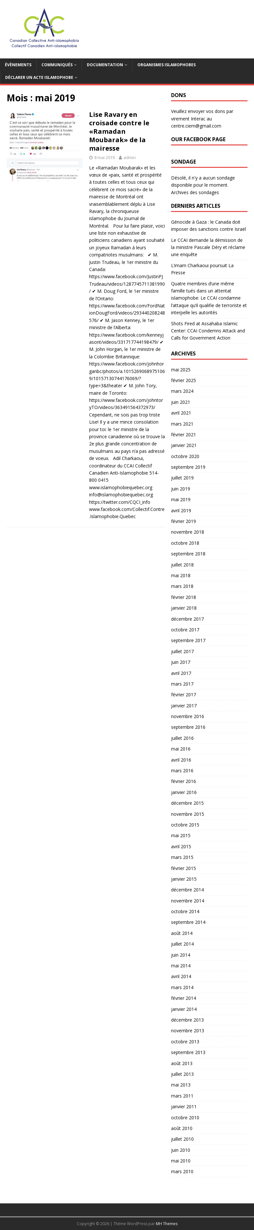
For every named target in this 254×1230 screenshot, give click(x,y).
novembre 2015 (187, 814)
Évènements (18, 65)
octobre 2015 (185, 825)
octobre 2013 (185, 1041)
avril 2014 (181, 976)
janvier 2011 (184, 1106)
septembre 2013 (188, 1052)
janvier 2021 (184, 445)
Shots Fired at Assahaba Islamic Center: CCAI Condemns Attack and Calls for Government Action (208, 330)
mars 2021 (182, 424)
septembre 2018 (188, 554)
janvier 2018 (184, 608)
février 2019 (183, 521)
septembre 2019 (188, 467)
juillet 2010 (182, 1139)
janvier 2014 (184, 1009)
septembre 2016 (188, 727)
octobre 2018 (185, 543)
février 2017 (183, 694)
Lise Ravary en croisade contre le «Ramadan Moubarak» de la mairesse (119, 131)
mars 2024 (182, 391)
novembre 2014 (187, 901)
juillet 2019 (182, 478)
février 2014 (183, 998)
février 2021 (183, 434)
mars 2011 (182, 1096)
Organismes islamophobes (166, 65)
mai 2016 (180, 749)
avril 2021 (181, 413)
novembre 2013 (187, 1030)
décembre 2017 (187, 619)
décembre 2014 (187, 890)
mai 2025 (180, 370)
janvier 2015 (184, 879)
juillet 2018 (182, 565)
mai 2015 (180, 835)
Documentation (105, 65)
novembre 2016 (187, 716)
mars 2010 (182, 1171)
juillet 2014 (182, 944)
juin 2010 (180, 1150)
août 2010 (181, 1128)
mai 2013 (180, 1085)
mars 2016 (182, 770)
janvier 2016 (184, 792)
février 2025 (183, 380)
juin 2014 (180, 955)
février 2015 (183, 868)
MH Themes (167, 1223)
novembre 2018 (187, 532)
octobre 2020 (185, 456)
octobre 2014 (185, 911)
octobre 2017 (185, 630)
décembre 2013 (187, 1020)
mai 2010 (180, 1161)
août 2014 (181, 933)
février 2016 (183, 781)
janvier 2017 (184, 705)
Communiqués (57, 65)
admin (129, 157)
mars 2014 (182, 987)
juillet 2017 (182, 651)
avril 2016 (181, 760)
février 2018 (183, 597)
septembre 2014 (188, 922)
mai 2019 (180, 499)
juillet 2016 (182, 738)
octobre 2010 (185, 1117)
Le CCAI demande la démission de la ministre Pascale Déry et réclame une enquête (208, 247)
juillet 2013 (182, 1074)
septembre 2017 (188, 640)
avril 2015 (181, 846)
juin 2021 (180, 402)
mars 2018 (182, 586)
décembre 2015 (187, 803)
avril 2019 (181, 510)
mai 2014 (180, 966)
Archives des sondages (195, 192)
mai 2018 (180, 575)
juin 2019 (180, 489)
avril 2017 (181, 673)
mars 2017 (182, 684)
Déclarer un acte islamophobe (39, 77)
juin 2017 (180, 662)
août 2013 (181, 1063)
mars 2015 (182, 857)
